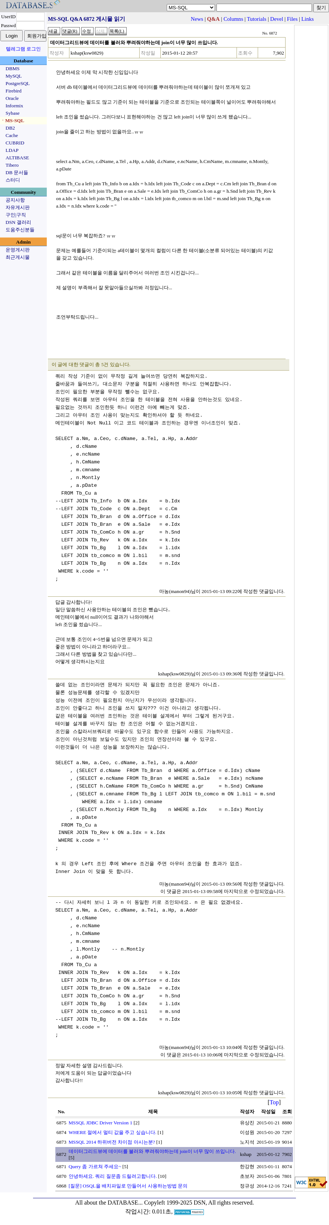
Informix (14, 105)
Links (308, 19)
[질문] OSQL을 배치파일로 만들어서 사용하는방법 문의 (128, 1186)
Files (292, 19)
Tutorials (256, 19)
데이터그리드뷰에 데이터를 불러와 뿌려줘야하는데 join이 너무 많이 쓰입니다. (152, 1151)
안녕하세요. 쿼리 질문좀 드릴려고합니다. (113, 1176)
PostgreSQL (18, 83)
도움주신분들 (20, 229)
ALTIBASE (17, 157)
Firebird (14, 91)
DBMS (13, 68)
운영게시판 (18, 250)
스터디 (13, 180)
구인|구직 (16, 215)
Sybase (13, 113)
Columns (233, 19)
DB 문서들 (17, 172)
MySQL (14, 76)
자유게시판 (18, 207)
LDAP (12, 150)
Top (274, 1102)
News (197, 19)
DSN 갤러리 (18, 222)
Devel (276, 19)
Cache (12, 135)
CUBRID (15, 143)
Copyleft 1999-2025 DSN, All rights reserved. (199, 1202)
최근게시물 (18, 257)
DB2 (10, 128)
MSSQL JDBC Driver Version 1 (101, 1122)
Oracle (12, 98)
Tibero (12, 165)
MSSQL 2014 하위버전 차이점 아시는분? (112, 1142)
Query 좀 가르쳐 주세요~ (95, 1166)
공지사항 (15, 200)
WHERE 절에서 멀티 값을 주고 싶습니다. (112, 1132)
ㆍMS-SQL (12, 120)
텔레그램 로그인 (23, 49)
